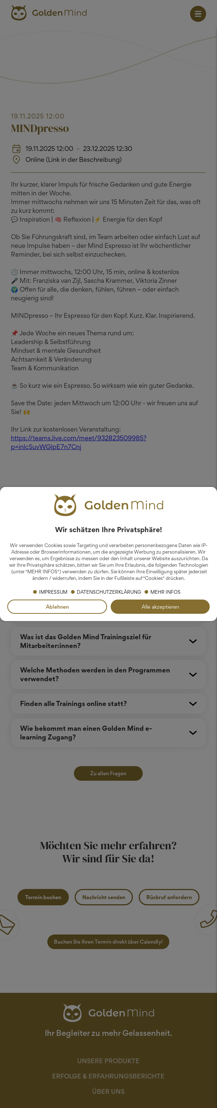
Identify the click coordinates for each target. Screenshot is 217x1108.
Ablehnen (57, 607)
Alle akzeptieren (160, 607)
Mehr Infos (165, 592)
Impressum (53, 592)
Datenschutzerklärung (109, 592)
